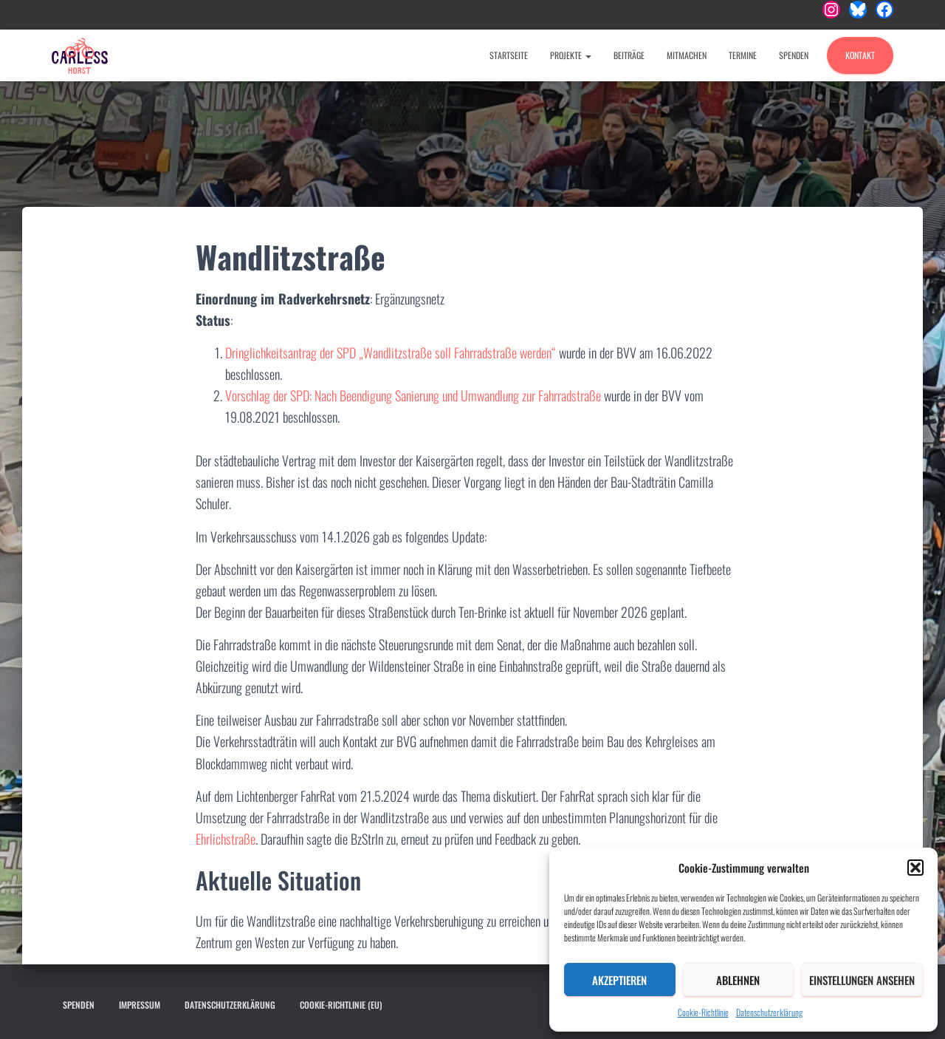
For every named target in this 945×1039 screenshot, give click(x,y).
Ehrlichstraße (225, 838)
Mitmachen (687, 55)
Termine (743, 55)
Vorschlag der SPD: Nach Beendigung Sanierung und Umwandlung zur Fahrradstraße (413, 395)
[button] (915, 867)
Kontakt (860, 55)
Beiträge (629, 55)
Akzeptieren (619, 980)
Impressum (139, 1004)
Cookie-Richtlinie (703, 1012)
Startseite (508, 55)
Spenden (793, 55)
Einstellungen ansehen (862, 980)
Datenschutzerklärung (769, 1012)
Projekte (570, 55)
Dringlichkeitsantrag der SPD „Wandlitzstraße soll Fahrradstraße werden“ (390, 352)
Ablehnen (738, 980)
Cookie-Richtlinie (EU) (341, 1004)
